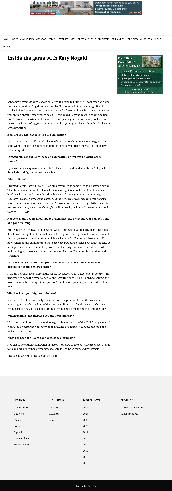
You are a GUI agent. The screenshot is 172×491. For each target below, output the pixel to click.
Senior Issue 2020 (129, 412)
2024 (85, 412)
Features (18, 425)
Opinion (18, 418)
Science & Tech (21, 443)
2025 (85, 406)
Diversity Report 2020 (132, 406)
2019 (85, 443)
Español (18, 431)
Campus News (21, 406)
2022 (85, 425)
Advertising (54, 406)
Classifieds (54, 412)
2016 (85, 462)
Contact (52, 418)
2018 (85, 449)
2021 (85, 431)
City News (19, 412)
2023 (85, 418)
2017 (85, 455)
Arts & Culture (21, 437)
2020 (85, 437)
